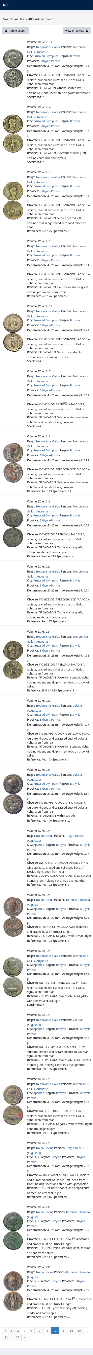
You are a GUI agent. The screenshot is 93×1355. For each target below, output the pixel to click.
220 (48, 566)
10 (38, 1330)
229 (48, 1143)
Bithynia (75, 56)
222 (48, 700)
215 (48, 172)
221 (48, 631)
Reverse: (32, 88)
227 (48, 1015)
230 (48, 1207)
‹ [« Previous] (5, 1330)
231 (48, 1267)
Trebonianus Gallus (48, 47)
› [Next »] (24, 1337)
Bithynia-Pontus (50, 61)
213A (49, 42)
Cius (36, 1157)
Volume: (32, 42)
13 (63, 1330)
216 (48, 241)
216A (49, 306)
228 (48, 1079)
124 (7, 1337)
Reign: (31, 47)
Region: (64, 56)
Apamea (39, 845)
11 (46, 1330)
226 (48, 951)
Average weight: (72, 66)
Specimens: (34, 97)
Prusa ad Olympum (46, 56)
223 (48, 769)
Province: (33, 61)
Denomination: (36, 66)
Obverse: (32, 75)
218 (48, 436)
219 (48, 501)
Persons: (66, 47)
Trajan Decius (44, 836)
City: (30, 56)
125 (16, 1337)
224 (48, 831)
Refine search (15, 31)
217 (48, 371)
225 (48, 895)
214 (48, 107)
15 (79, 1330)
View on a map (76, 31)
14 (71, 1330)
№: (43, 42)
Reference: (34, 231)
